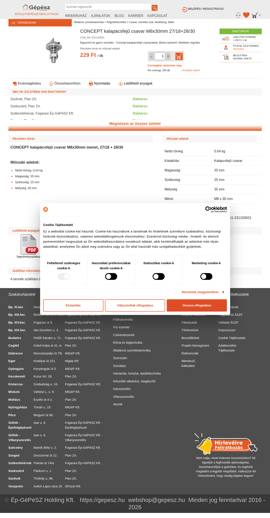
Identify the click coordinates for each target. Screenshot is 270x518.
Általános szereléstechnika (89, 22)
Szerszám (120, 358)
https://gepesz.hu (102, 500)
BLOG (119, 16)
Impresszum (227, 330)
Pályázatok (189, 322)
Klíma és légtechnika (127, 342)
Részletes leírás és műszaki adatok (100, 48)
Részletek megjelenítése (200, 292)
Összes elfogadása (196, 305)
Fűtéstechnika (123, 319)
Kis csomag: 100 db (159, 70)
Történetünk (190, 330)
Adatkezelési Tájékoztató (227, 348)
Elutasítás (73, 305)
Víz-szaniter (121, 327)
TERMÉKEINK (22, 22)
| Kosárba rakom (191, 70)
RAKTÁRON (240, 31)
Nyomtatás (99, 83)
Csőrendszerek (123, 335)
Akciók (117, 404)
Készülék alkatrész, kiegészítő (134, 381)
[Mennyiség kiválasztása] (160, 56)
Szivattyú (119, 366)
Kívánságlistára (27, 83)
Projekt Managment (195, 345)
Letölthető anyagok (135, 83)
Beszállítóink (190, 338)
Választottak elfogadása (135, 305)
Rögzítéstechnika (116, 22)
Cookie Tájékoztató (231, 338)
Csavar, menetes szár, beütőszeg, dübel (151, 22)
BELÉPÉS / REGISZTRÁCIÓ (203, 8)
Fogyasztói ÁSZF (230, 314)
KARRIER (135, 16)
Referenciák (190, 353)
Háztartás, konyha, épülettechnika (137, 373)
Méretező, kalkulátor (189, 363)
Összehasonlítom (64, 83)
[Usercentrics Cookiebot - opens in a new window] (208, 209)
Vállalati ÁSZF (228, 322)
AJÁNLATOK (100, 16)
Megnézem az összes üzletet (135, 124)
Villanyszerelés (123, 396)
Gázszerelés (122, 389)
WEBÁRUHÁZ (76, 16)
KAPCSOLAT (157, 16)
